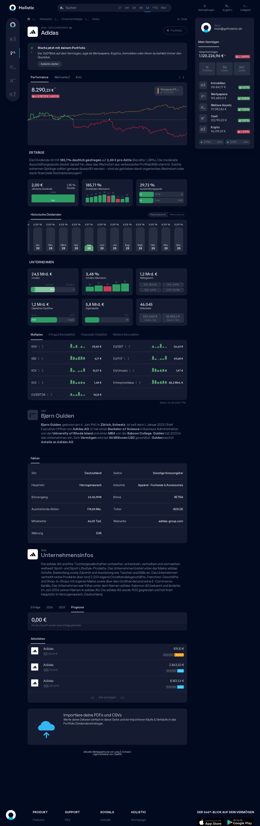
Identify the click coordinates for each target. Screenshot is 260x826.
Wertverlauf (62, 77)
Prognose (77, 607)
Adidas (95, 19)
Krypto (215, 127)
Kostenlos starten (50, 63)
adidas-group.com (171, 521)
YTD (155, 7)
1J (147, 7)
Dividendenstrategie (72, 19)
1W (127, 7)
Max (163, 7)
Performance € (177, 214)
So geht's (227, 7)
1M (134, 7)
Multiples (37, 334)
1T (120, 7)
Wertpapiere (219, 94)
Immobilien (218, 83)
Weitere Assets (221, 105)
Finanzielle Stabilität (94, 334)
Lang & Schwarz (122, 751)
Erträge (35, 607)
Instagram (245, 7)
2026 (49, 607)
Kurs (79, 77)
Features (39, 819)
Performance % (158, 214)
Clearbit (118, 754)
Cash (214, 116)
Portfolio (174, 30)
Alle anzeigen (107, 697)
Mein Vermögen (208, 42)
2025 (62, 607)
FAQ (67, 819)
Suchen (71, 8)
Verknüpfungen (206, 7)
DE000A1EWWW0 (61, 28)
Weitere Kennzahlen (126, 334)
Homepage (138, 819)
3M (141, 7)
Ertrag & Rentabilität (62, 334)
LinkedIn (105, 819)
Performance (39, 77)
